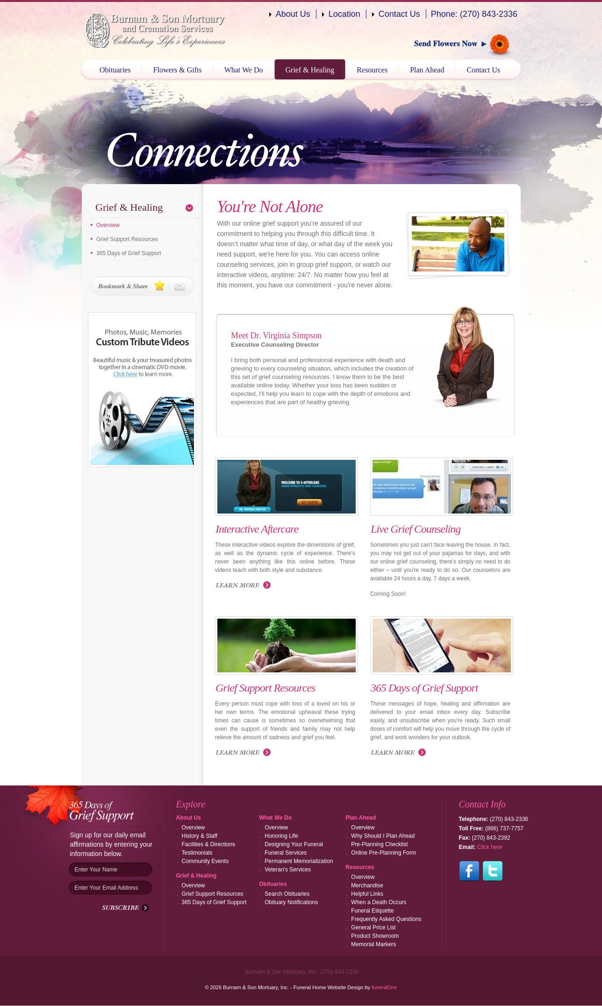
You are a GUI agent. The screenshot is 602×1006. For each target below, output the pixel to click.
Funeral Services (286, 852)
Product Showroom (375, 936)
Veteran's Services (288, 869)
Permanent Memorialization (299, 861)
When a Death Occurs (378, 902)
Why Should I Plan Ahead (383, 836)
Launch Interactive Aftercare (245, 585)
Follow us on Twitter (492, 871)
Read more (245, 753)
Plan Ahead (427, 70)
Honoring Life (281, 836)
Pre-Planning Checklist (379, 844)
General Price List (373, 927)
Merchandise (367, 885)
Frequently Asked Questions (386, 919)
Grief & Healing (310, 70)
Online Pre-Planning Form (383, 852)
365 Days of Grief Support (128, 253)
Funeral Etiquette (372, 910)
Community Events (205, 861)
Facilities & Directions (209, 844)
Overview (108, 225)
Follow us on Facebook (469, 871)
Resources (372, 70)
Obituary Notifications (291, 902)
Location (344, 14)
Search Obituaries (287, 894)
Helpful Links (367, 894)
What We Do (243, 70)
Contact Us (399, 14)
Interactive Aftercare (256, 529)
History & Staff (199, 836)
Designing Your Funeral (294, 844)
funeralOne (384, 987)
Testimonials (197, 852)
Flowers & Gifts (177, 70)
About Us (293, 14)
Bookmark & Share (142, 286)
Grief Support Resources (127, 239)
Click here (489, 847)
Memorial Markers (373, 944)
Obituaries (115, 70)
